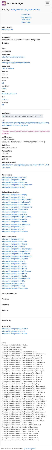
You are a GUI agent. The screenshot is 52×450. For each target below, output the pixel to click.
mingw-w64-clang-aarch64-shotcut (14, 334)
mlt (3, 83)
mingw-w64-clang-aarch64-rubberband (16, 224)
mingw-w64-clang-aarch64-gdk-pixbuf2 (16, 202)
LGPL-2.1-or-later (8, 68)
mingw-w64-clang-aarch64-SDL (13, 227)
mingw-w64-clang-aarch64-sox (13, 229)
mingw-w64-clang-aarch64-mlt (25, 9)
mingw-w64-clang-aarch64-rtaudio (14, 222)
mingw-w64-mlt (7, 30)
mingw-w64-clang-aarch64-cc (12, 239)
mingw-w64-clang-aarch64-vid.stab (15, 232)
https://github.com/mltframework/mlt (16, 63)
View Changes (26, 17)
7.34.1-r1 (5, 99)
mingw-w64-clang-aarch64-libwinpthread (17, 185)
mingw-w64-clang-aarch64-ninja (13, 261)
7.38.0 (4, 88)
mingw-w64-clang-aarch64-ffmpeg (14, 195)
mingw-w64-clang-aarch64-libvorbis (15, 209)
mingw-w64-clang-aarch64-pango (14, 212)
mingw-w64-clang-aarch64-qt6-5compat (16, 217)
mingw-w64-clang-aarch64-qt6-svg (14, 219)
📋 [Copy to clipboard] (41, 116)
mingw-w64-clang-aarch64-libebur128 (16, 204)
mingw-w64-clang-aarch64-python (14, 266)
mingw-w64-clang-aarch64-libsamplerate (17, 207)
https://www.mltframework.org (13, 57)
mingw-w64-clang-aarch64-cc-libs (14, 177)
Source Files (26, 15)
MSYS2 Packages (12, 3)
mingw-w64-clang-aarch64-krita (13, 331)
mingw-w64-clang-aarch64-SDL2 (14, 187)
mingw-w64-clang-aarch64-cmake (14, 241)
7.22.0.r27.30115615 (9, 94)
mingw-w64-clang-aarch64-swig (13, 286)
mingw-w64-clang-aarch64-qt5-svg (14, 214)
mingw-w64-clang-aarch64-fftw (13, 197)
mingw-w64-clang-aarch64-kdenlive (15, 329)
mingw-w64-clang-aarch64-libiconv (14, 182)
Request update (30, 449)
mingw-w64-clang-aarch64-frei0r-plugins (16, 200)
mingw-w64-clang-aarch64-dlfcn (13, 180)
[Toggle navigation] (48, 3)
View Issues (26, 20)
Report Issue (26, 22)
